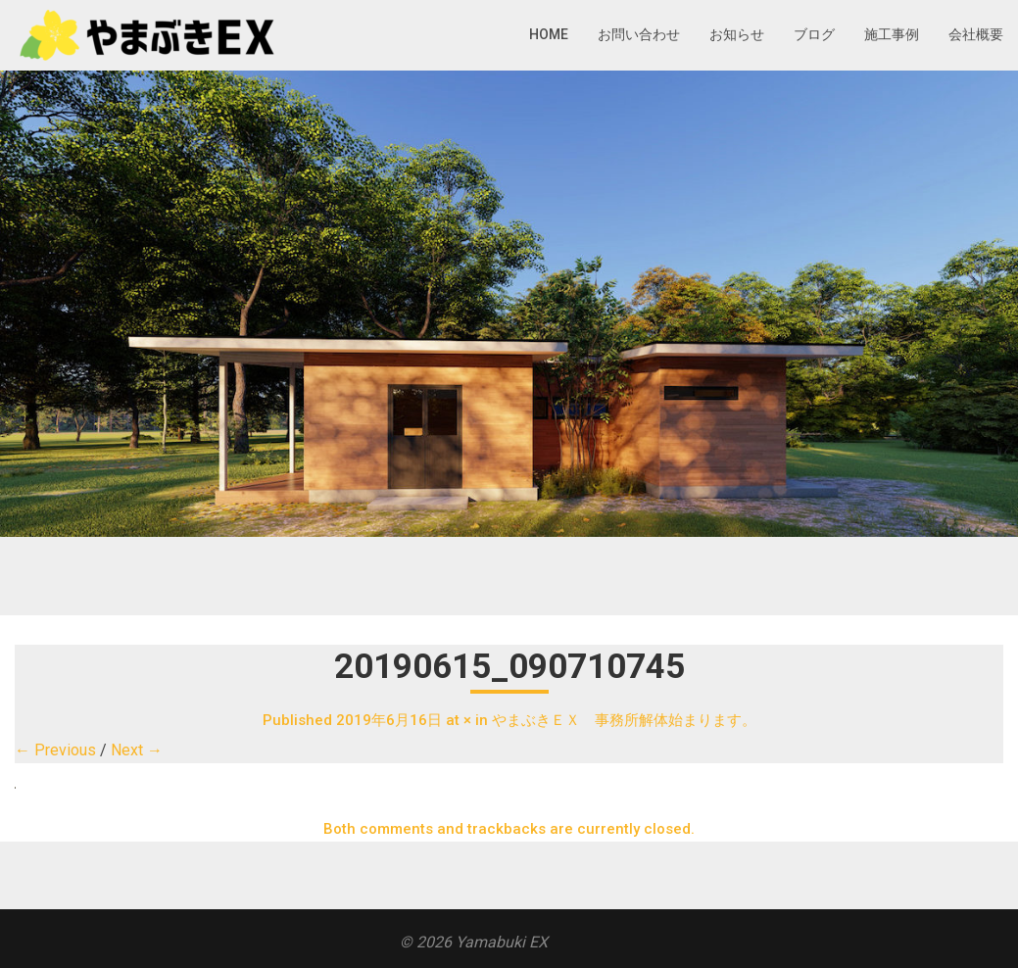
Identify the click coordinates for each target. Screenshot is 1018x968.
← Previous (55, 750)
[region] (509, 304)
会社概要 (975, 34)
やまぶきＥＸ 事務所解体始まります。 (624, 720)
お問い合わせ (639, 34)
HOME (548, 34)
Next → (137, 750)
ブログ (814, 34)
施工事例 (891, 34)
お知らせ (736, 34)
